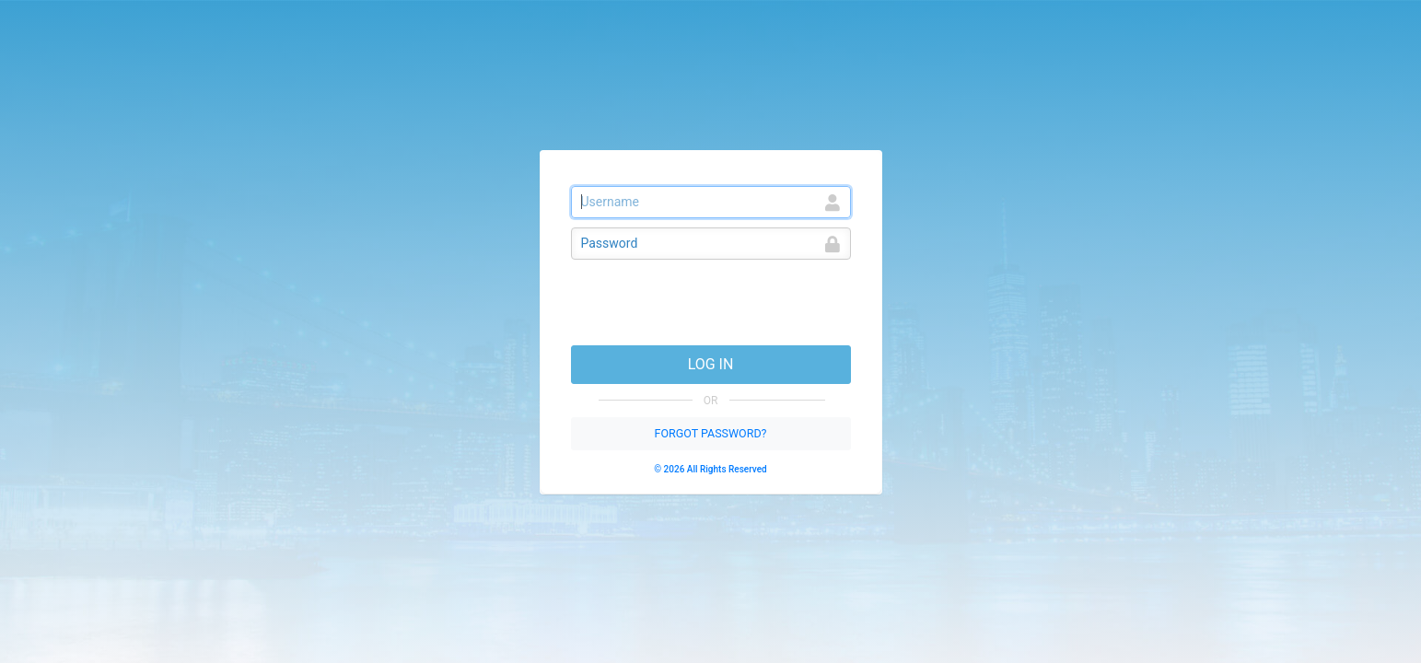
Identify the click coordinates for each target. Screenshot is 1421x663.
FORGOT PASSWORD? (710, 433)
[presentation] (711, 305)
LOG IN (711, 364)
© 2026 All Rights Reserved (710, 469)
